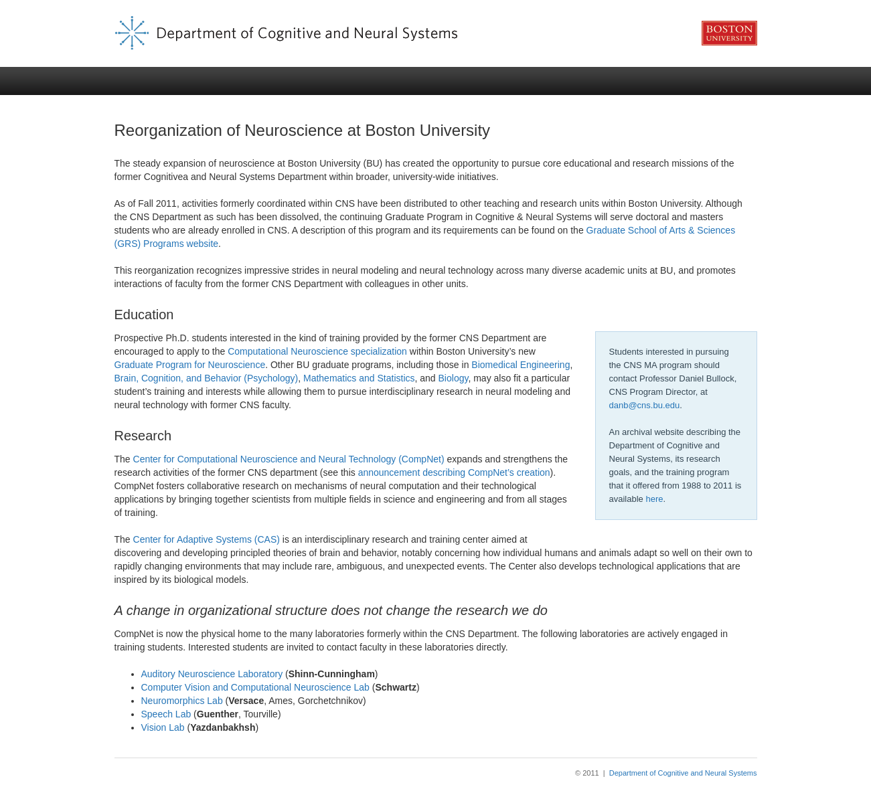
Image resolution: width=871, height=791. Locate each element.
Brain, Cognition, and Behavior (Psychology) (206, 378)
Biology (454, 378)
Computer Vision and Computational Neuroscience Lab (255, 687)
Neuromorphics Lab (182, 700)
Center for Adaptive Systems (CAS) (206, 539)
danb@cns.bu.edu (644, 405)
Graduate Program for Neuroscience (190, 364)
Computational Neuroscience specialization (317, 351)
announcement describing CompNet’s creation (454, 472)
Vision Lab (163, 727)
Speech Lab (166, 714)
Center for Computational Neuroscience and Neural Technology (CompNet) (289, 459)
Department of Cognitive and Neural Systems (683, 773)
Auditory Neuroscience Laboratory (212, 674)
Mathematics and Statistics (359, 378)
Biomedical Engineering (520, 364)
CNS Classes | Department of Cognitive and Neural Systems (435, 33)
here (654, 499)
